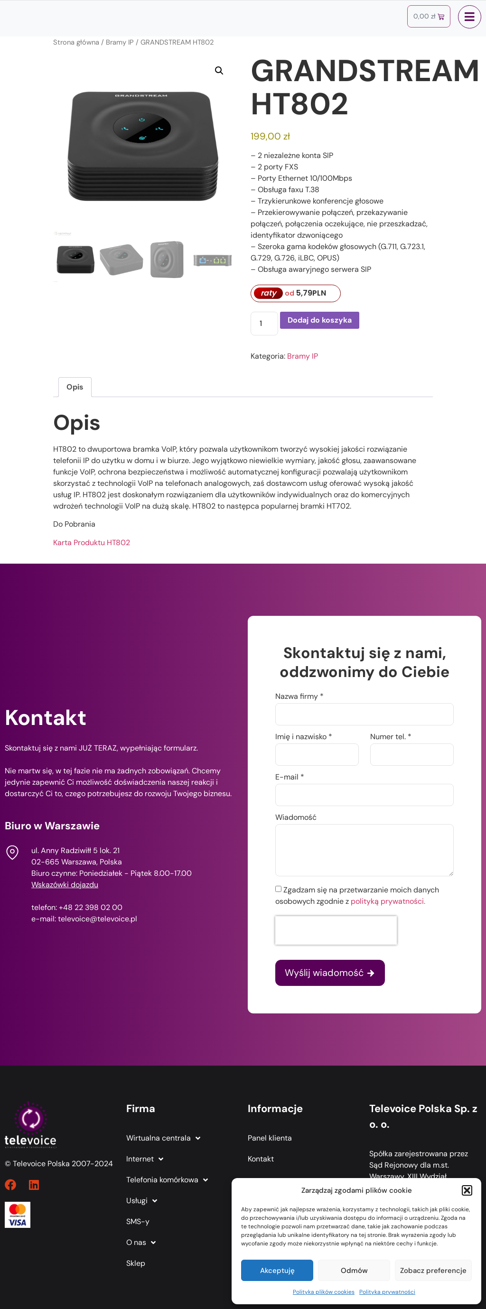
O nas (141, 1242)
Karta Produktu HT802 (91, 543)
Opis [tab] (75, 387)
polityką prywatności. (388, 901)
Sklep (135, 1263)
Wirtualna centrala (163, 1138)
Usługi (141, 1200)
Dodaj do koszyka (320, 320)
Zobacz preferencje (433, 1270)
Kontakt (261, 1159)
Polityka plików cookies (324, 1292)
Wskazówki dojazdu (64, 885)
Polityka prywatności (387, 1292)
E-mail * (289, 777)
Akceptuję (277, 1270)
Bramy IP (120, 42)
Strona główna (76, 42)
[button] (467, 1190)
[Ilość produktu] (264, 323)
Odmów (354, 1270)
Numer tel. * (390, 737)
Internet (144, 1159)
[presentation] (336, 930)
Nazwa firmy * (299, 697)
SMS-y (138, 1221)
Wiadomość (296, 818)
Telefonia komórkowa (167, 1179)
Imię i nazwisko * (303, 737)
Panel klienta (270, 1138)
